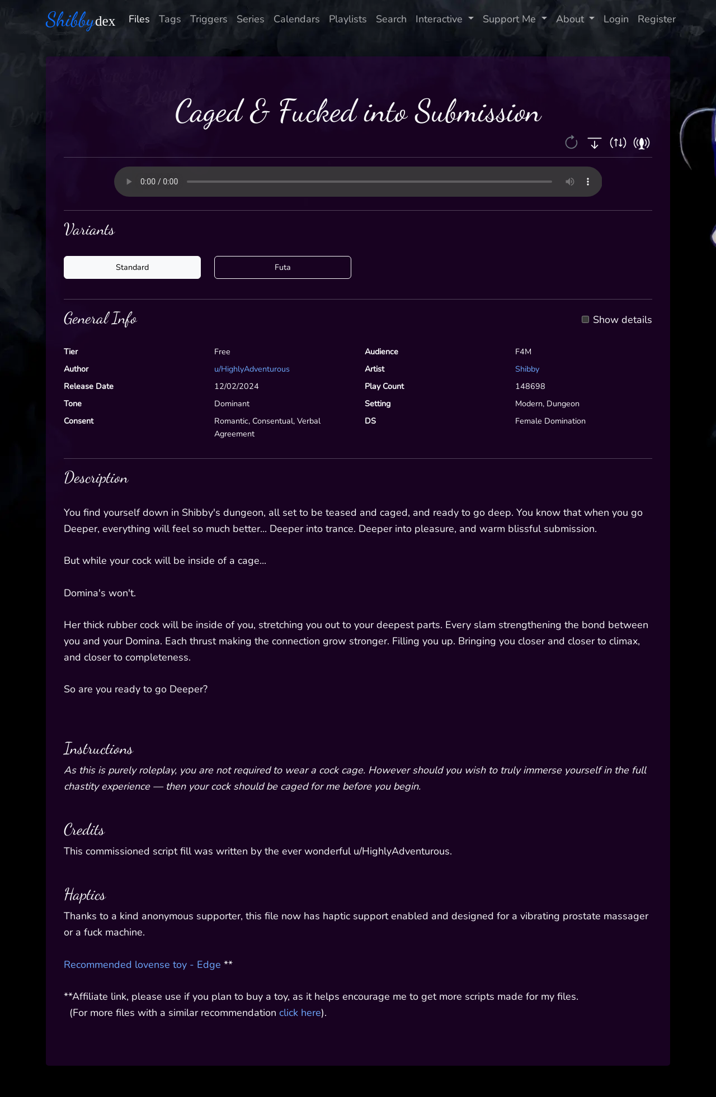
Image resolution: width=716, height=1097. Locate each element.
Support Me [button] (511, 19)
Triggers (209, 19)
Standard (132, 267)
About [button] (571, 19)
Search (391, 19)
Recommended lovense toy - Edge (142, 964)
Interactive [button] (440, 19)
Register (657, 19)
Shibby (527, 368)
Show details (622, 320)
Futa (283, 267)
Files (139, 19)
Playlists (348, 19)
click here (300, 1012)
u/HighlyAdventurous (252, 368)
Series (251, 19)
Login (616, 19)
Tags (170, 19)
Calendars (297, 19)
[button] (572, 141)
